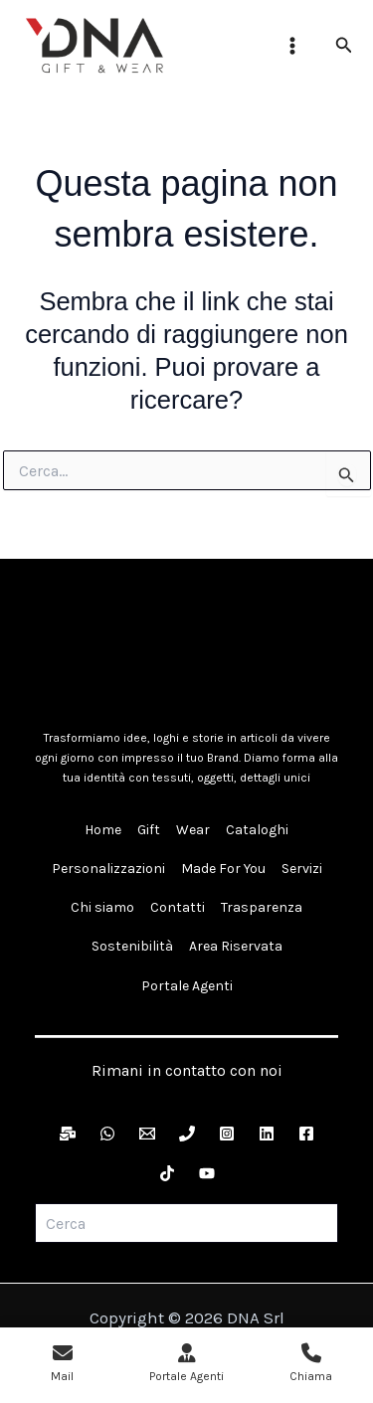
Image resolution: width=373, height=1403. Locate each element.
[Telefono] (187, 1133)
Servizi (301, 868)
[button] (344, 46)
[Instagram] (227, 1133)
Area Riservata (235, 946)
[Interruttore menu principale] (292, 46)
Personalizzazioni (108, 868)
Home (103, 829)
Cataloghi (257, 829)
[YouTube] (207, 1173)
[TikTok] (167, 1173)
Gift (148, 829)
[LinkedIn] (266, 1133)
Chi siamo (102, 907)
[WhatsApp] (107, 1133)
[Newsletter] (68, 1133)
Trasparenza (261, 907)
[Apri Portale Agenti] (186, 1365)
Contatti (177, 907)
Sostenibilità (132, 946)
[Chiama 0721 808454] (311, 1365)
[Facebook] (306, 1133)
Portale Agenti (187, 985)
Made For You (223, 868)
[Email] (147, 1133)
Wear (193, 829)
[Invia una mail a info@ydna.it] (62, 1365)
